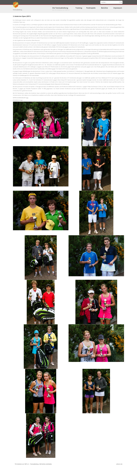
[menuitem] (60, 9)
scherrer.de (119, 469)
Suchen (121, 2)
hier (27, 103)
